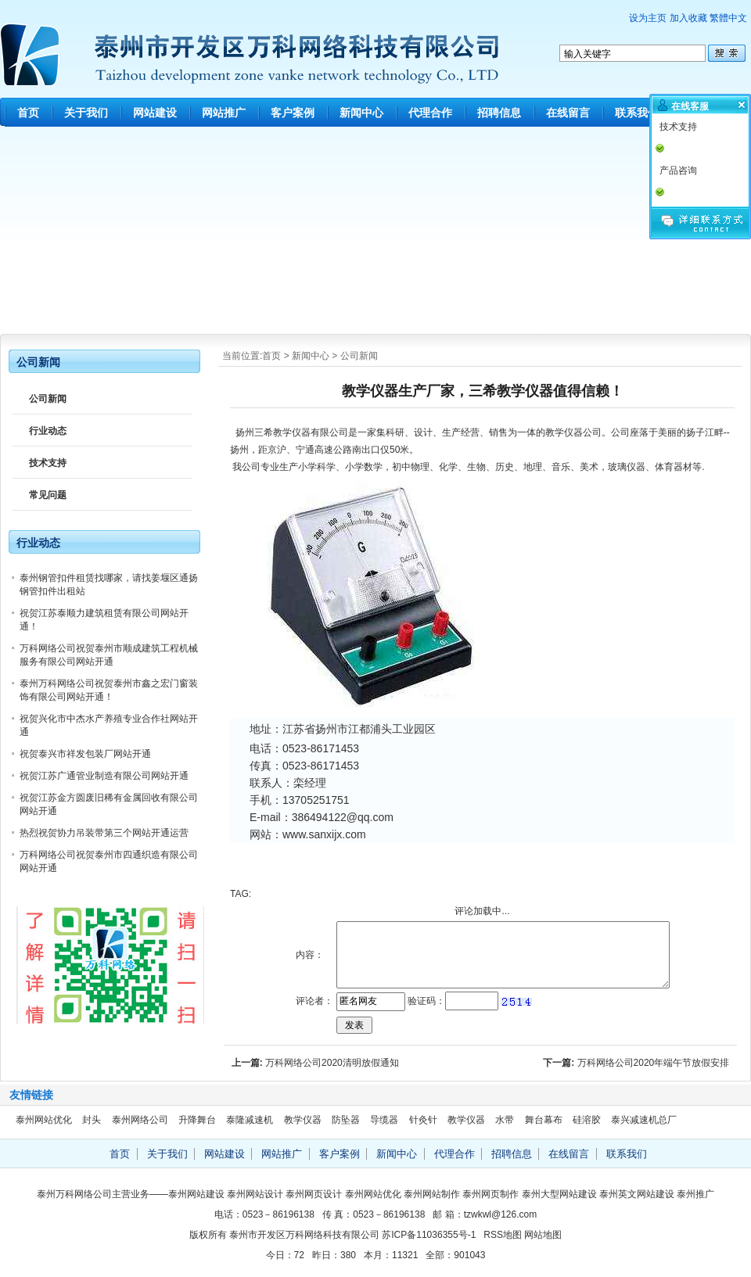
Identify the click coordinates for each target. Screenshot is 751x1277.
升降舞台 (197, 1119)
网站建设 (155, 112)
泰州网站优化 (44, 1119)
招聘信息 (499, 112)
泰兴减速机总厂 (644, 1119)
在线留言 (568, 112)
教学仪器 (292, 432)
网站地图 (543, 1234)
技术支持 (47, 462)
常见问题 (47, 495)
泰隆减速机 (249, 1119)
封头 (91, 1119)
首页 (28, 112)
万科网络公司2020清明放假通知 (332, 1062)
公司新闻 (359, 355)
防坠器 (346, 1119)
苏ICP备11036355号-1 (429, 1234)
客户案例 (292, 112)
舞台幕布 (543, 1119)
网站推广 (224, 112)
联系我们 (637, 112)
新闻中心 (361, 112)
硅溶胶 (587, 1119)
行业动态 (47, 430)
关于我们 (86, 112)
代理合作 (430, 112)
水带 (504, 1119)
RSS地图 (502, 1234)
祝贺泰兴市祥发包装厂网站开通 (85, 753)
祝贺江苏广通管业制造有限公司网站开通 (104, 775)
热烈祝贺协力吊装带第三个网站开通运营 (104, 832)
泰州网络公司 (140, 1119)
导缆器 (384, 1119)
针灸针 (423, 1119)
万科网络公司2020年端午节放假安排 (653, 1062)
